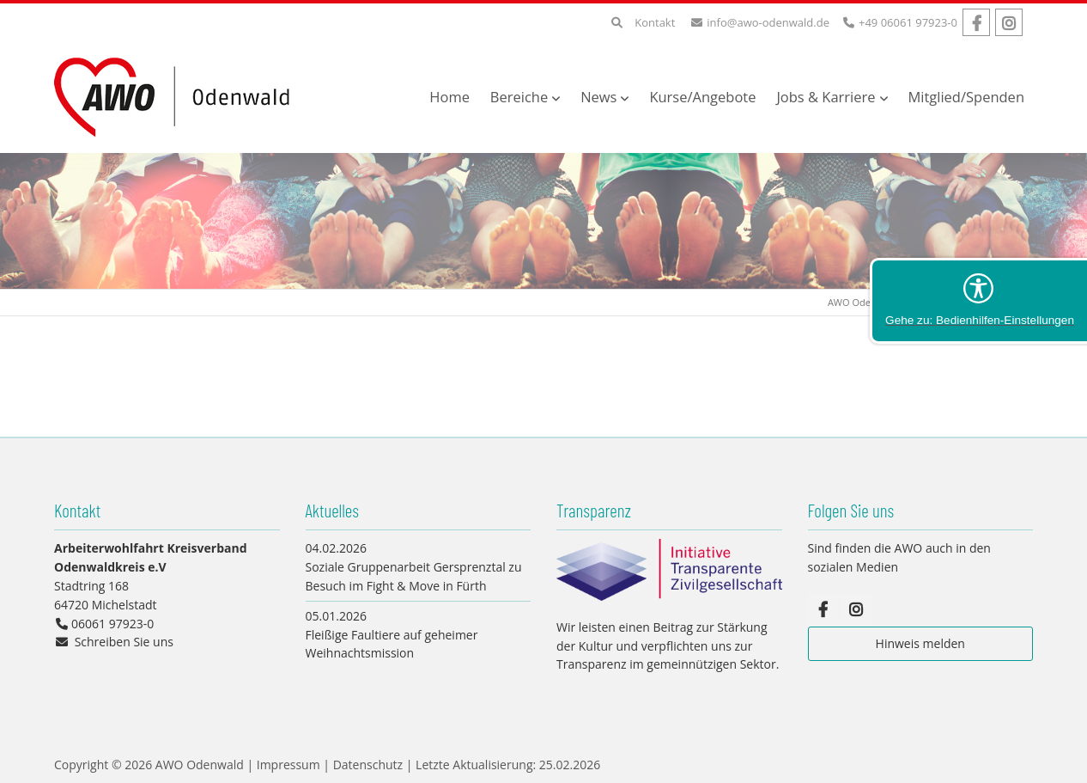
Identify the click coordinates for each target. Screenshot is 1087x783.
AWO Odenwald (862, 302)
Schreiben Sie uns (124, 641)
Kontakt (655, 22)
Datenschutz (368, 764)
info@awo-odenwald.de (768, 22)
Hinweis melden (920, 643)
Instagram (1009, 22)
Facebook (976, 22)
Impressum (288, 764)
